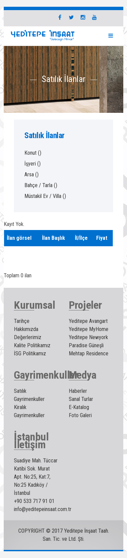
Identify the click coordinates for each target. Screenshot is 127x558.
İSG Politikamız (30, 353)
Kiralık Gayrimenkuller (29, 411)
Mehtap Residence (88, 353)
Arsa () (31, 174)
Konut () (32, 153)
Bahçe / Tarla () (40, 185)
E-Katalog (79, 407)
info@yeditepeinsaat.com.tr (42, 509)
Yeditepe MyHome (88, 329)
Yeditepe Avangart (88, 321)
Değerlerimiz (27, 337)
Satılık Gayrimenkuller (29, 395)
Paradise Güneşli (86, 345)
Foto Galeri (80, 415)
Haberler (78, 391)
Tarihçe (21, 321)
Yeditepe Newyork (88, 337)
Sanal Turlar (81, 399)
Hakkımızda (26, 329)
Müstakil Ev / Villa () (45, 196)
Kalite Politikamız (32, 345)
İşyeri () (32, 163)
